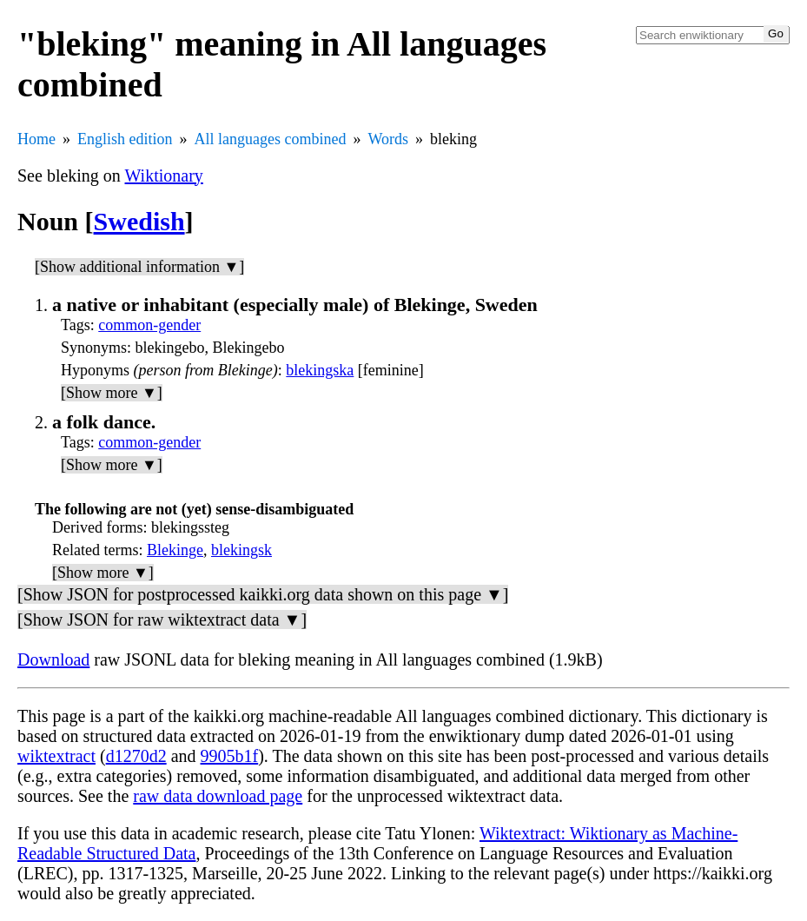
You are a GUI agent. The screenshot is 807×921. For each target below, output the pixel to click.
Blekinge (175, 550)
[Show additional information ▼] (139, 266)
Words (387, 139)
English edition (125, 139)
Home (36, 139)
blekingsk (241, 550)
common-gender (149, 325)
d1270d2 (136, 755)
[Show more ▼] (111, 392)
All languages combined (271, 139)
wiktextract (56, 755)
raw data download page (217, 795)
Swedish (139, 221)
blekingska (320, 370)
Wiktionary (164, 175)
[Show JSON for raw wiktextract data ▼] (162, 619)
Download (53, 659)
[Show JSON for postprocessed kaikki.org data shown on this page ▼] (262, 594)
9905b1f (230, 755)
